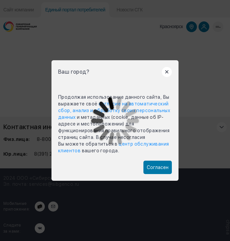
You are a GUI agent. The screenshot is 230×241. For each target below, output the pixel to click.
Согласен (157, 167)
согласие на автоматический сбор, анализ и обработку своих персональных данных (114, 110)
